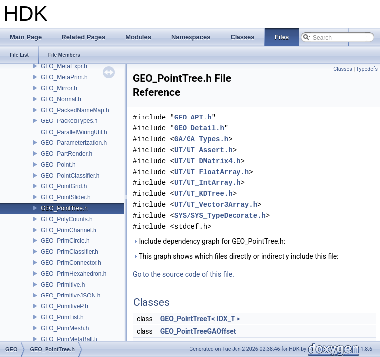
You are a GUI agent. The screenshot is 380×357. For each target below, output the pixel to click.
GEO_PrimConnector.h (71, 262)
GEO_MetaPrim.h (64, 77)
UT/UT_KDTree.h (203, 193)
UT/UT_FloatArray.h (211, 172)
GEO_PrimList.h (62, 317)
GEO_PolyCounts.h (67, 219)
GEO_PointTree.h (64, 208)
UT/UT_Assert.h (203, 150)
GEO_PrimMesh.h (65, 328)
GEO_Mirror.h (59, 88)
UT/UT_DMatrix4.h (207, 161)
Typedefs (367, 69)
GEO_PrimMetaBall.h (69, 339)
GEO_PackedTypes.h (69, 121)
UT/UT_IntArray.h (207, 182)
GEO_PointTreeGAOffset (198, 331)
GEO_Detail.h (199, 128)
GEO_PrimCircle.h (65, 241)
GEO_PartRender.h (66, 153)
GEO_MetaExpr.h (64, 66)
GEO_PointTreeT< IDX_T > (200, 319)
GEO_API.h (193, 117)
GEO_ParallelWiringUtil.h (74, 132)
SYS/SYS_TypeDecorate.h (220, 215)
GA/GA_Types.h (201, 139)
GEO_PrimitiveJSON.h (70, 295)
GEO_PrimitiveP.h (64, 306)
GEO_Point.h (58, 164)
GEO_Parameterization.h (74, 142)
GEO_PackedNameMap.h (75, 110)
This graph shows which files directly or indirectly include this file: (236, 256)
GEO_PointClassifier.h (70, 175)
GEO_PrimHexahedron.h (73, 273)
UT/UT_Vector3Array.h (215, 204)
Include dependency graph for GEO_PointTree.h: (209, 241)
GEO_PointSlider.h (66, 197)
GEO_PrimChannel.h (68, 230)
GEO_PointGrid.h (64, 186)
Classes (342, 69)
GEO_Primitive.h (63, 284)
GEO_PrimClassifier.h (69, 251)
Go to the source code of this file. (183, 274)
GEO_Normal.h (61, 99)
